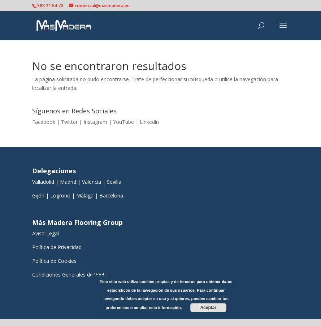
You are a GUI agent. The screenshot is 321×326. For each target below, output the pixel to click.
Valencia (91, 181)
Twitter (69, 121)
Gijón (38, 195)
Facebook (43, 121)
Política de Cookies (54, 260)
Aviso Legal (45, 233)
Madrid (68, 181)
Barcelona (112, 195)
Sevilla (114, 181)
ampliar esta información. (158, 307)
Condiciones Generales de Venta (70, 274)
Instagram (95, 121)
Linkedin (149, 121)
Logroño (60, 195)
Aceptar (208, 307)
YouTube (123, 121)
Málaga (85, 195)
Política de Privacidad (57, 247)
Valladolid (43, 181)
